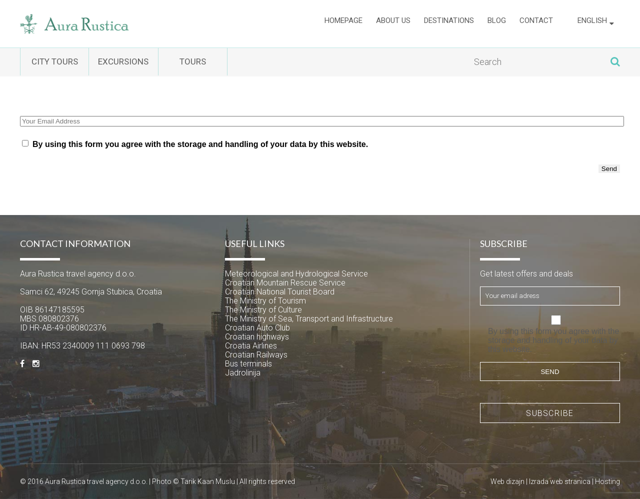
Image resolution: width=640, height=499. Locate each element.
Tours (245, 62)
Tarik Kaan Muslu (207, 482)
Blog (497, 23)
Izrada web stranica (559, 482)
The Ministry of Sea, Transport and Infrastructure (309, 319)
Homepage (343, 23)
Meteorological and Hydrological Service (296, 273)
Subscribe (550, 413)
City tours (65, 62)
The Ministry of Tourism (265, 301)
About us (393, 23)
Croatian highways (257, 337)
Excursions (155, 62)
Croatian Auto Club (257, 327)
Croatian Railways (256, 355)
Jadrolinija (242, 373)
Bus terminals (248, 363)
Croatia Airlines (251, 345)
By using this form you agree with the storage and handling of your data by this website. (200, 144)
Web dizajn (507, 482)
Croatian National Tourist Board (279, 291)
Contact (536, 23)
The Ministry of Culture (263, 309)
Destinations (449, 23)
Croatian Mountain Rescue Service (285, 283)
